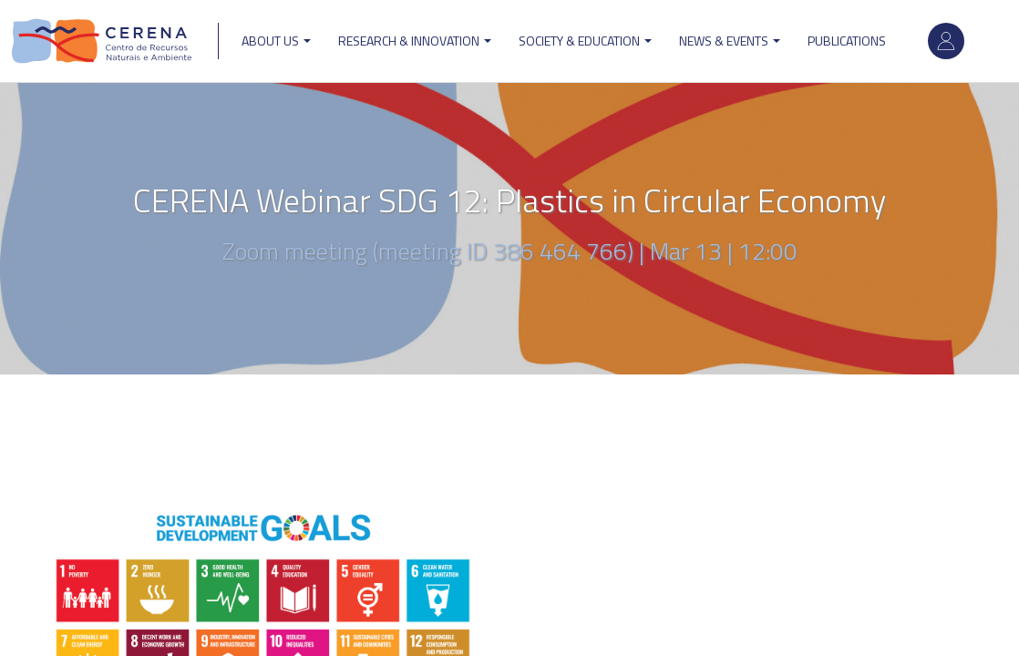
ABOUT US (276, 40)
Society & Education (585, 40)
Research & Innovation (414, 40)
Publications (847, 40)
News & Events (729, 40)
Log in (946, 41)
